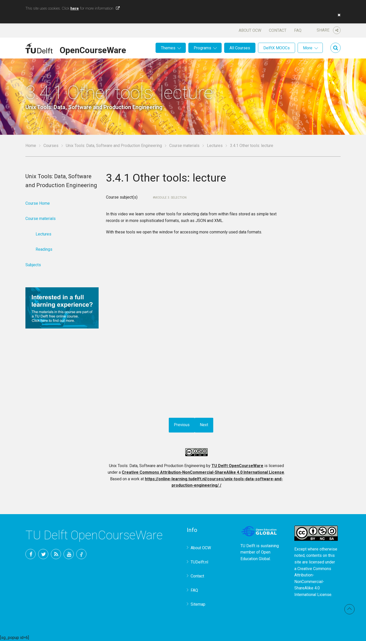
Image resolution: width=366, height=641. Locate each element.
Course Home (37, 203)
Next (204, 425)
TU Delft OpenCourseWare (237, 465)
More (307, 48)
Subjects (33, 264)
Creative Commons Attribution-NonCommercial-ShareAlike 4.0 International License (203, 472)
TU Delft (81, 554)
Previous (182, 425)
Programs (202, 48)
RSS (56, 554)
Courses (50, 145)
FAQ (297, 30)
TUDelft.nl (199, 562)
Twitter (43, 554)
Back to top (349, 609)
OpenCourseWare (93, 49)
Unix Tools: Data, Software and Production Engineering (114, 145)
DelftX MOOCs (276, 48)
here (74, 8)
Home (30, 145)
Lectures (215, 145)
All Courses (240, 48)
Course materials (184, 145)
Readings (44, 249)
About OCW (250, 30)
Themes (168, 48)
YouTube (69, 554)
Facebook (30, 554)
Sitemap (198, 604)
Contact (277, 30)
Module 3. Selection (171, 197)
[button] (338, 15)
